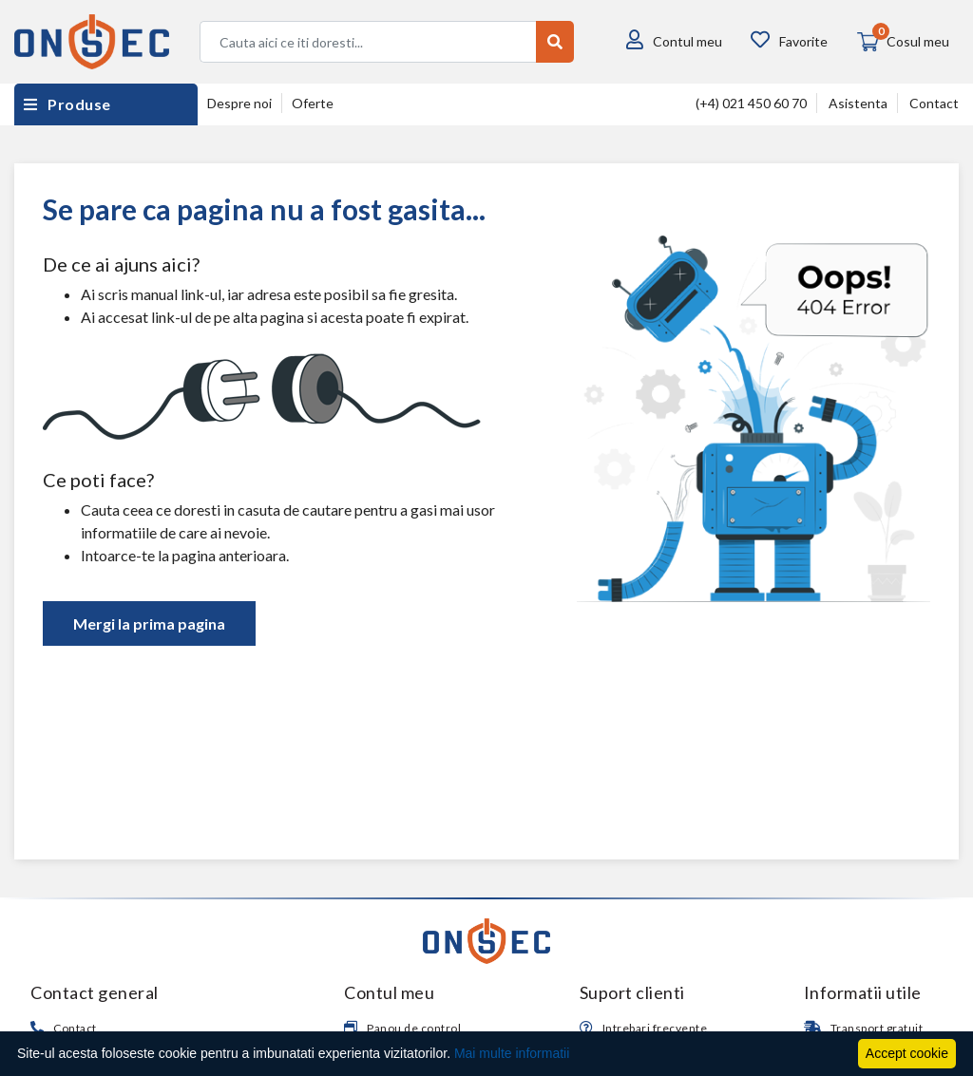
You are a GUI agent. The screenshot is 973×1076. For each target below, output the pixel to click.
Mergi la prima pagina (149, 623)
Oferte (313, 103)
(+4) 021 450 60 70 (751, 103)
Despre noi (239, 103)
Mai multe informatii (511, 1053)
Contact (934, 103)
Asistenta (858, 103)
